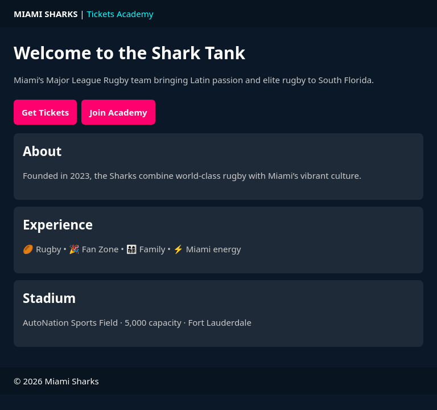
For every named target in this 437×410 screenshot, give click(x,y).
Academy (135, 13)
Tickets (100, 13)
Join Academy (118, 112)
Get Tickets (45, 112)
